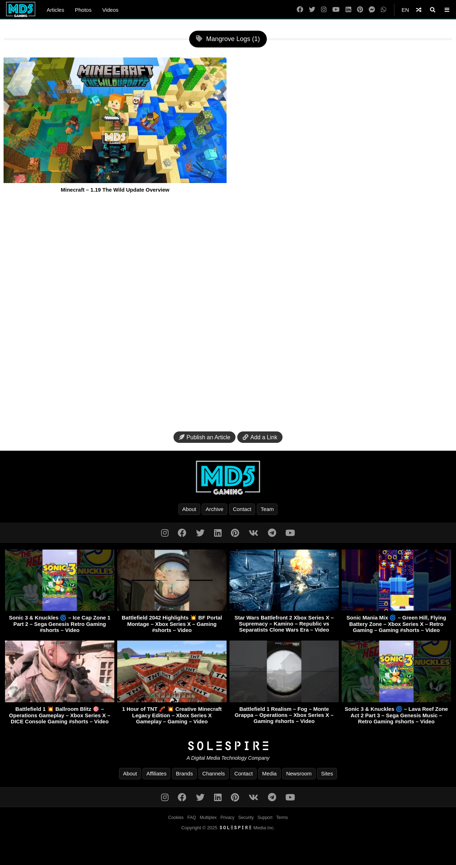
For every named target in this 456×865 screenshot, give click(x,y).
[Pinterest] (360, 10)
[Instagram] (324, 10)
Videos (110, 10)
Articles (55, 10)
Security (246, 817)
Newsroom (299, 773)
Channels (213, 773)
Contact (242, 509)
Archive (214, 509)
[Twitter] (312, 10)
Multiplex (208, 817)
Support (265, 817)
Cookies (175, 817)
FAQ (191, 817)
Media (269, 773)
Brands (184, 773)
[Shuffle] (419, 10)
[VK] (253, 533)
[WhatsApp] (384, 10)
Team (267, 509)
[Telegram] (272, 533)
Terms (282, 817)
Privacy (227, 817)
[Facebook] (300, 10)
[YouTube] (336, 10)
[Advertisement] (228, 313)
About (189, 509)
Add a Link (260, 437)
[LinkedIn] (348, 10)
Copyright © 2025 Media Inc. (228, 827)
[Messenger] (372, 10)
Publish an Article (204, 437)
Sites (327, 773)
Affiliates (156, 773)
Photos (83, 10)
